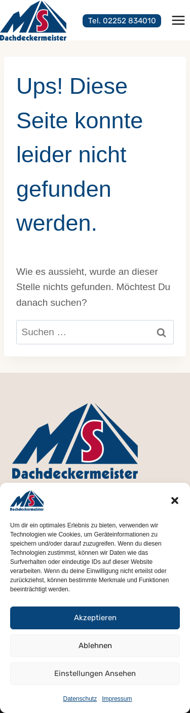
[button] (175, 500)
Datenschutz (80, 698)
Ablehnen (95, 645)
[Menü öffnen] (178, 20)
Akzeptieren (95, 617)
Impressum (117, 698)
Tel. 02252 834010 (122, 20)
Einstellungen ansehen (95, 673)
